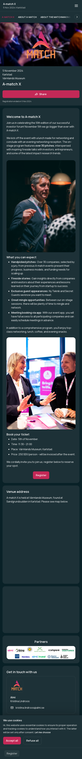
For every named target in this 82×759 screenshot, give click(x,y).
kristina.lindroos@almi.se (30, 707)
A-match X (9, 4)
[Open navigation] (76, 6)
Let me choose (43, 732)
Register (12, 753)
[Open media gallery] (41, 652)
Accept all (12, 740)
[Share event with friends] (41, 94)
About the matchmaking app (58, 17)
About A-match (27, 17)
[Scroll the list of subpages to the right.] (76, 16)
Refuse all (32, 740)
